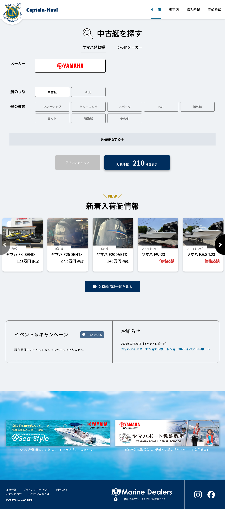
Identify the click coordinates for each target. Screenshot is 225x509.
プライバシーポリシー (36, 490)
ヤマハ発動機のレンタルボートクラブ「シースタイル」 (58, 436)
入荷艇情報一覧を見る (115, 286)
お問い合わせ (14, 494)
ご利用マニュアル (38, 494)
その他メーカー (129, 47)
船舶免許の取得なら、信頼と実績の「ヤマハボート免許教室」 (167, 436)
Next (220, 244)
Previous (5, 244)
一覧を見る (94, 334)
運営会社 (11, 490)
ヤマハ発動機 (93, 47)
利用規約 (61, 490)
